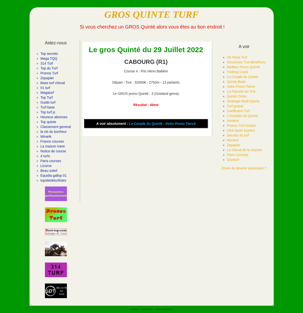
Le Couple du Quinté (145, 124)
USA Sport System (241, 130)
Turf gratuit (235, 106)
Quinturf (233, 160)
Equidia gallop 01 (54, 175)
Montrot (232, 140)
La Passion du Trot (241, 91)
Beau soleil (49, 171)
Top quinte (48, 122)
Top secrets (49, 54)
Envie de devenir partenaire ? (244, 168)
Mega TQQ (49, 58)
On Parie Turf (237, 57)
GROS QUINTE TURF (151, 14)
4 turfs (45, 156)
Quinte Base (236, 82)
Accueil (135, 309)
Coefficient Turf (238, 111)
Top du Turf (49, 68)
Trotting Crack (237, 72)
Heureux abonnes (54, 117)
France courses (52, 141)
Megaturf (47, 93)
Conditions (147, 309)
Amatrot (233, 121)
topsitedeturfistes (53, 180)
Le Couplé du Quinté (242, 77)
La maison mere (53, 146)
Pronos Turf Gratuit (241, 125)
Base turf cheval (53, 83)
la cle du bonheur (54, 132)
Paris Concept (237, 155)
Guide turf (48, 102)
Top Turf (47, 97)
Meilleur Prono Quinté (243, 67)
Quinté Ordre (237, 96)
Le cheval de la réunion (244, 150)
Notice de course (53, 151)
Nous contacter (164, 309)
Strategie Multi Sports (243, 101)
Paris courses (51, 161)
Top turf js (48, 112)
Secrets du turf (238, 135)
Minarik (46, 136)
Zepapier (47, 78)
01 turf (45, 88)
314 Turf (47, 63)
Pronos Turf (49, 73)
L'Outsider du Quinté (242, 116)
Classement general (56, 127)
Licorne (46, 166)
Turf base (48, 107)
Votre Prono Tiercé (180, 124)
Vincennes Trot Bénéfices (246, 62)
